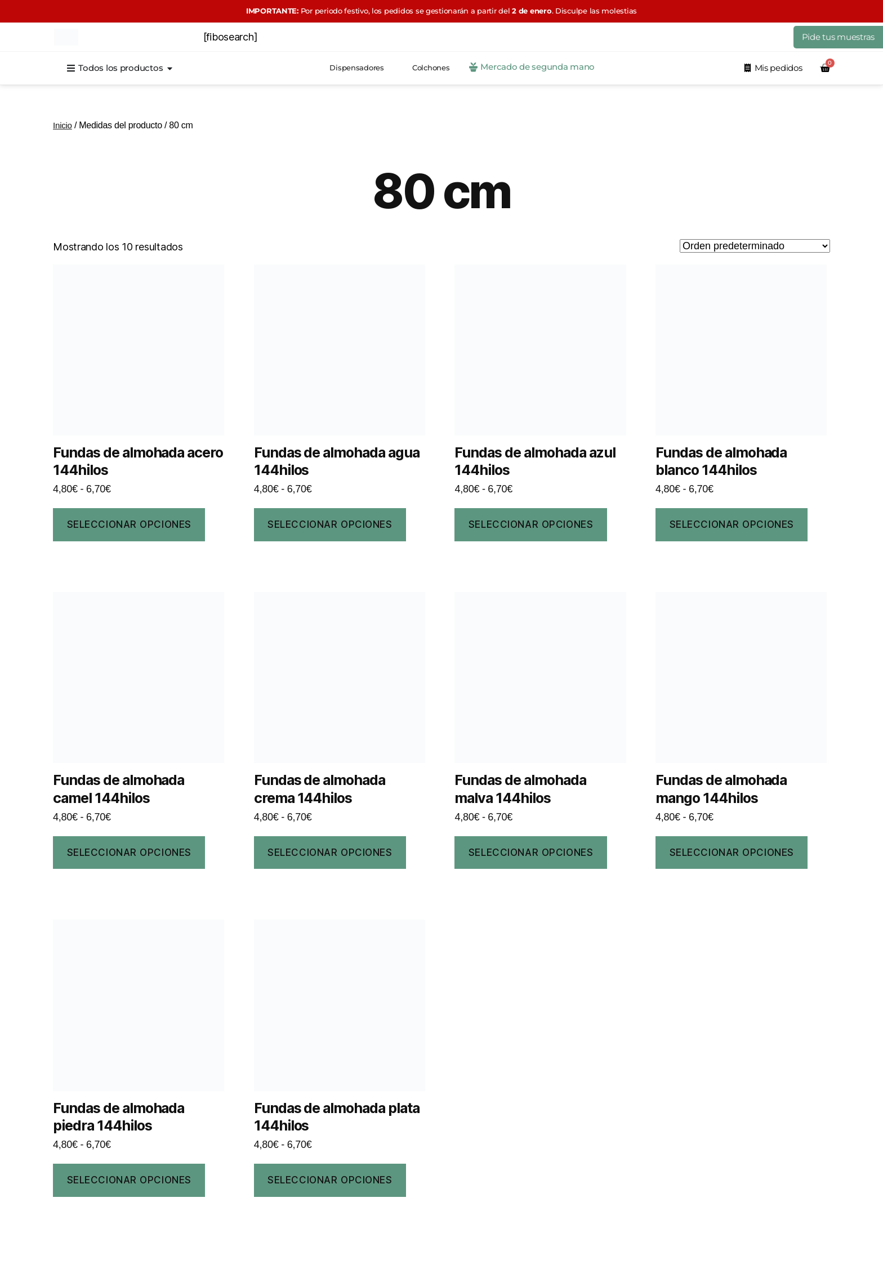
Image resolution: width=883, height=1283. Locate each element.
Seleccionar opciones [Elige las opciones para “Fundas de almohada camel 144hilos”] (129, 852)
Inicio (63, 125)
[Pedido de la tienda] (755, 246)
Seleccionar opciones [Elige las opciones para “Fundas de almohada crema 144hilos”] (329, 852)
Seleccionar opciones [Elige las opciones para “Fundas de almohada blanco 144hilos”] (732, 524)
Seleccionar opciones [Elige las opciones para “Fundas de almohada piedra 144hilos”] (129, 1180)
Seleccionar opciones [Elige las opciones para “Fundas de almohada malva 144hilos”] (531, 852)
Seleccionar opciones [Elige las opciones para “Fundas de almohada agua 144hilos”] (329, 524)
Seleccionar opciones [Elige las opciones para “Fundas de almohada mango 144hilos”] (732, 852)
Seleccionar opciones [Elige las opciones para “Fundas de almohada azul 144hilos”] (531, 524)
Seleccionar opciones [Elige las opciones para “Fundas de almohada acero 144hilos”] (129, 524)
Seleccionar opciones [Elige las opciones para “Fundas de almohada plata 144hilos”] (329, 1180)
